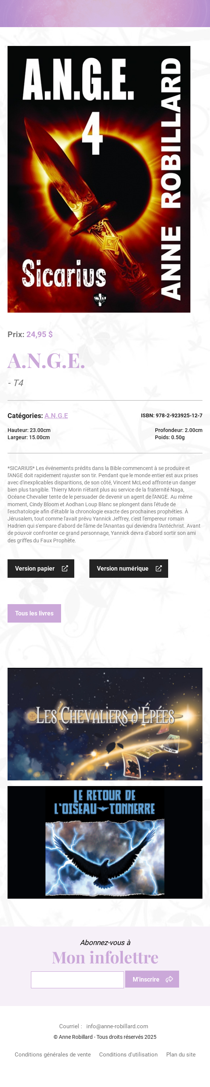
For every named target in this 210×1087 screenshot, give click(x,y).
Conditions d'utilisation (128, 1054)
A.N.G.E (56, 416)
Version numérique (123, 568)
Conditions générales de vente (53, 1054)
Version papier (35, 568)
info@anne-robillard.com (117, 1026)
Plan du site (181, 1054)
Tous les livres (34, 613)
